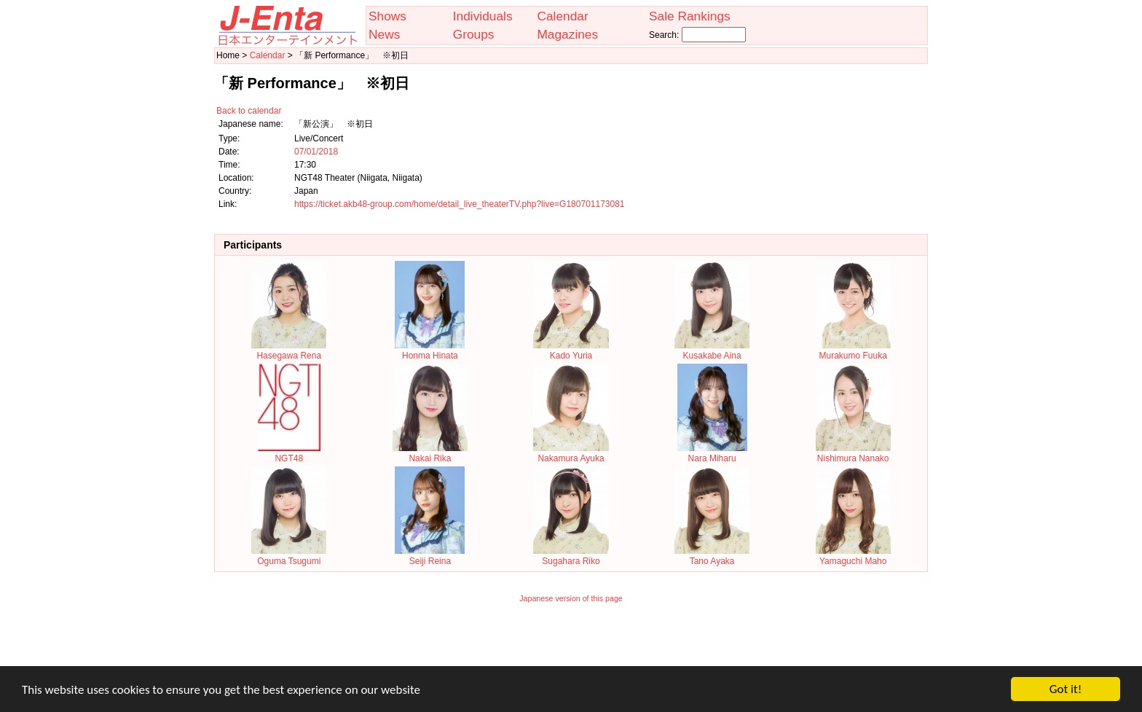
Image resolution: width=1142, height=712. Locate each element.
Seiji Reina (430, 556)
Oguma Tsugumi (288, 556)
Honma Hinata (430, 350)
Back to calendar (248, 111)
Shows (387, 16)
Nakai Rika (430, 453)
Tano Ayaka (711, 556)
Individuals (483, 16)
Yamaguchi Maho (853, 556)
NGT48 (289, 453)
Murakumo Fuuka (853, 350)
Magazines (567, 34)
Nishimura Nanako (853, 453)
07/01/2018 (316, 151)
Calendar (562, 16)
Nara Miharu (712, 453)
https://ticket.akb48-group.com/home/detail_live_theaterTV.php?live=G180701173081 (459, 204)
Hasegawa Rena (288, 350)
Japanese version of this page (571, 598)
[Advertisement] (571, 644)
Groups (474, 34)
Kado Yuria (570, 350)
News (384, 34)
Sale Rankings (690, 16)
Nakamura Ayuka (570, 453)
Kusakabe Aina (711, 350)
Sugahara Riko (570, 556)
